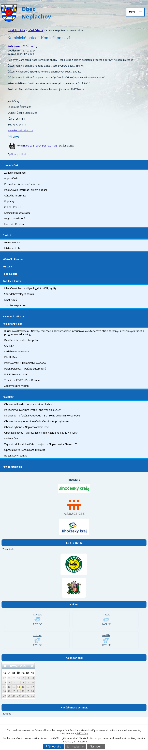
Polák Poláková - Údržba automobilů (25, 368)
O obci (7, 235)
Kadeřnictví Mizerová (16, 351)
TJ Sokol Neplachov (15, 305)
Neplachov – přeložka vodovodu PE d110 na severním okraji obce (42, 415)
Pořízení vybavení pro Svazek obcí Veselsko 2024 (32, 409)
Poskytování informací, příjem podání (25, 189)
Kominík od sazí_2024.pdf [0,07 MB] (37, 145)
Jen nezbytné (75, 746)
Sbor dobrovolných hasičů (19, 294)
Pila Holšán (10, 357)
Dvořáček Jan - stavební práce (21, 340)
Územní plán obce (14, 224)
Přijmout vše (53, 746)
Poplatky (9, 201)
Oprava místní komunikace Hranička (24, 449)
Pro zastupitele (12, 466)
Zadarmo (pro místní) (16, 385)
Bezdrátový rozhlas (15, 455)
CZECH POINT (12, 207)
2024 (25, 46)
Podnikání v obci (13, 323)
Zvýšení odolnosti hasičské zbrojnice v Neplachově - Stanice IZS (40, 444)
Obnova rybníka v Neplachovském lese (26, 427)
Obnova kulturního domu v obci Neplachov (28, 404)
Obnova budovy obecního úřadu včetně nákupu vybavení (36, 421)
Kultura (7, 266)
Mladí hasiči (10, 299)
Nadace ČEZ (11, 438)
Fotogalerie (10, 273)
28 (9, 678)
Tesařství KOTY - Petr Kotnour (22, 380)
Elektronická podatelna (17, 212)
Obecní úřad (10, 165)
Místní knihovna (13, 259)
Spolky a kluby (12, 281)
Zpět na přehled (17, 154)
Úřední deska (35, 30)
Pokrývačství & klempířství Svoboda (25, 362)
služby (34, 46)
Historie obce (12, 242)
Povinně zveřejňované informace (23, 184)
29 (13, 678)
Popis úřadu (11, 178)
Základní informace (15, 172)
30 (18, 678)
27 (4, 678)
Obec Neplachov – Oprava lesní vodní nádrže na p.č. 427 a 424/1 (41, 432)
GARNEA (9, 345)
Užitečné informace (15, 195)
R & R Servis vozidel (15, 374)
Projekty (8, 396)
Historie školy (12, 248)
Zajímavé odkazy (13, 316)
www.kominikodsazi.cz (20, 130)
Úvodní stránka (16, 30)
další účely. (82, 733)
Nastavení (96, 746)
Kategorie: (14, 46)
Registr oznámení (14, 218)
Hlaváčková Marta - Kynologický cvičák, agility (30, 288)
